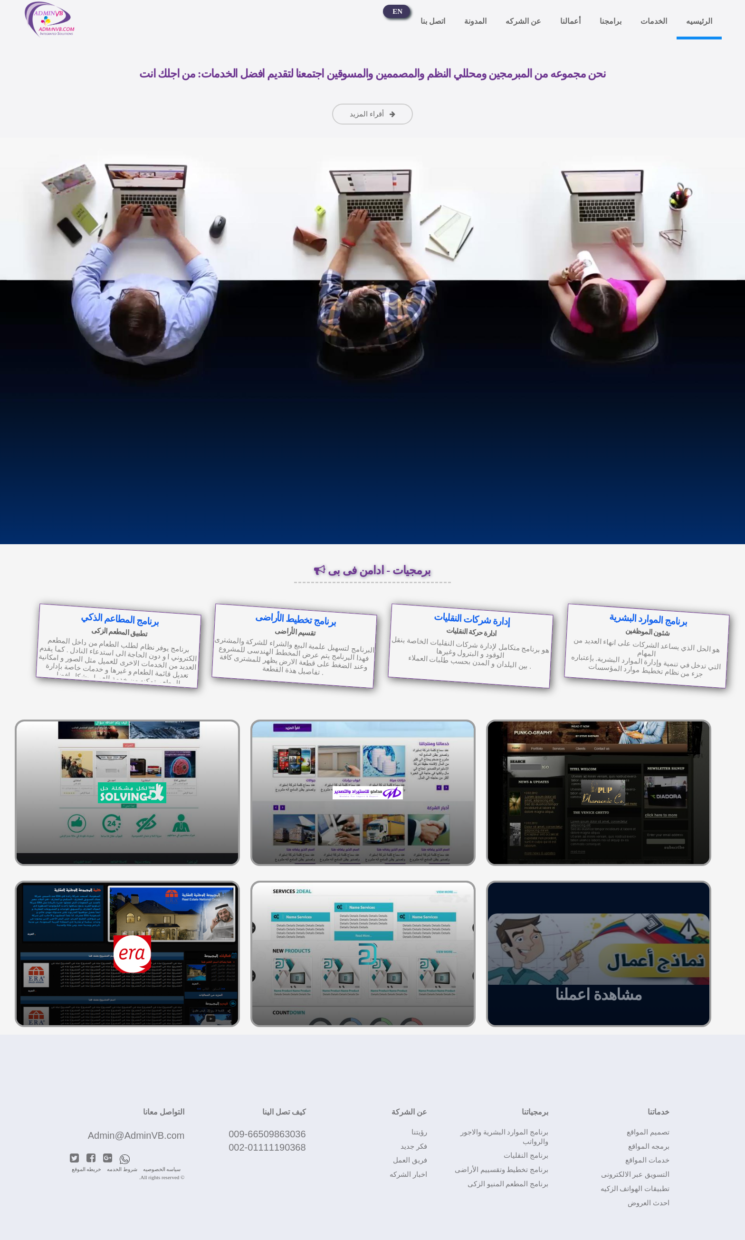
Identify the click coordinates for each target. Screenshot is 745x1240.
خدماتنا (658, 1112)
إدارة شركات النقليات (472, 619)
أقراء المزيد (373, 114)
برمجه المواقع (648, 1146)
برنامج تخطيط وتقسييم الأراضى (501, 1169)
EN (397, 15)
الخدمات (653, 25)
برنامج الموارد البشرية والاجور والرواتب (504, 1136)
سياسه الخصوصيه (162, 1169)
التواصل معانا (163, 1112)
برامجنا (610, 25)
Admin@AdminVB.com (136, 1135)
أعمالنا (570, 25)
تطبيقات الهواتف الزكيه (635, 1188)
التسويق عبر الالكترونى (635, 1174)
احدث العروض (648, 1203)
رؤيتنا (419, 1132)
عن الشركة (409, 1112)
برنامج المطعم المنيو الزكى (508, 1184)
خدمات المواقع (647, 1160)
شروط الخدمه (122, 1169)
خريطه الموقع (87, 1169)
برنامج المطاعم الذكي (119, 619)
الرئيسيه (699, 25)
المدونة (475, 25)
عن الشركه (523, 25)
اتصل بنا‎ (432, 25)
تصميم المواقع (648, 1132)
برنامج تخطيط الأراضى (296, 619)
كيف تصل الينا (284, 1112)
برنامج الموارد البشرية (648, 619)
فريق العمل (410, 1160)
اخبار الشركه (408, 1174)
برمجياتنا (535, 1112)
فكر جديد (414, 1146)
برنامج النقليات (526, 1155)
